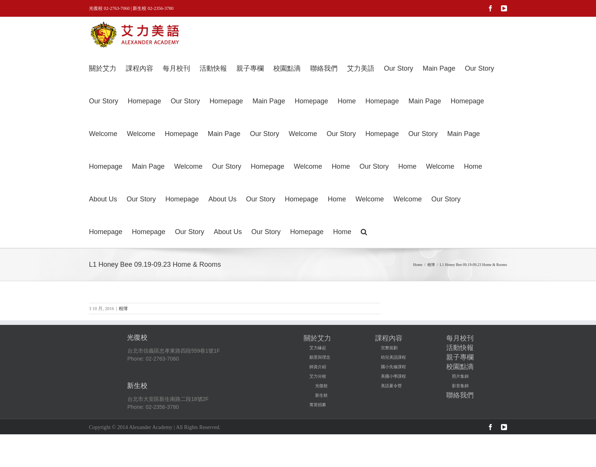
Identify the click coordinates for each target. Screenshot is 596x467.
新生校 (321, 395)
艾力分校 (317, 376)
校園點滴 (460, 366)
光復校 (321, 385)
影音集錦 (460, 385)
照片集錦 (460, 376)
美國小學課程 (393, 376)
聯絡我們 (460, 395)
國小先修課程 (393, 366)
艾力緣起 (317, 347)
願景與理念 (319, 357)
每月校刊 (460, 338)
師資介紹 (317, 366)
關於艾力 (317, 338)
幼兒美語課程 (393, 357)
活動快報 (460, 347)
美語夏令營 (391, 385)
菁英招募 (317, 404)
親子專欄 (460, 357)
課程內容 (389, 338)
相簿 (123, 308)
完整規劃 (389, 347)
